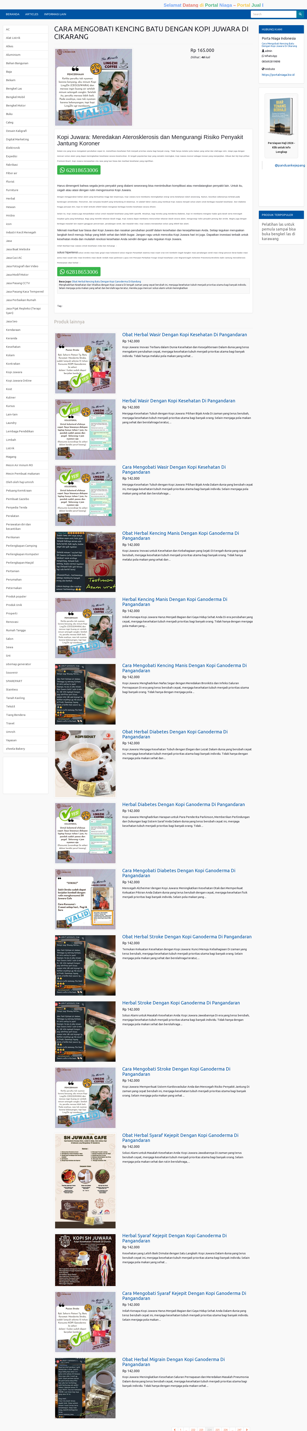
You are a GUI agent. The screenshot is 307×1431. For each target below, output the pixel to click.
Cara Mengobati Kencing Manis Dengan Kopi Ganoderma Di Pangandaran (184, 668)
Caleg (9, 122)
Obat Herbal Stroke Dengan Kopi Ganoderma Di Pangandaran (187, 936)
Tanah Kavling (15, 698)
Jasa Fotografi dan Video (22, 266)
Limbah (11, 439)
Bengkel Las (14, 88)
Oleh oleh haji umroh (20, 482)
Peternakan (14, 588)
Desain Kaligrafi (16, 130)
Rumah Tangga (16, 630)
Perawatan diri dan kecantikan (18, 526)
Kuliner (11, 397)
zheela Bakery (15, 748)
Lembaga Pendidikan (20, 431)
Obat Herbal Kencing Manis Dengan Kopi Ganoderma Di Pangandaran (180, 536)
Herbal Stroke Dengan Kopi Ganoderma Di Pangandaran (181, 1002)
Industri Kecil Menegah (21, 232)
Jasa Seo (11, 321)
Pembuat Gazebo (17, 499)
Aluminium (13, 54)
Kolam (10, 355)
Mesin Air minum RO (19, 465)
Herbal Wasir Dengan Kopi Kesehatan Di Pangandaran (178, 400)
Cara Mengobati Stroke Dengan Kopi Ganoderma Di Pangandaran (176, 1071)
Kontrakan (13, 363)
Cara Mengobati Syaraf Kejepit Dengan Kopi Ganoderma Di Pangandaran (184, 1296)
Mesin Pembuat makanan (23, 473)
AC (8, 29)
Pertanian (12, 571)
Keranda (11, 338)
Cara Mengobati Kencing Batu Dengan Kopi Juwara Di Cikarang (279, 44)
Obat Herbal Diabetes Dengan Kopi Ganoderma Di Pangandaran (175, 734)
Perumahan (14, 579)
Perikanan (13, 537)
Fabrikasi (12, 164)
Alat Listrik (13, 37)
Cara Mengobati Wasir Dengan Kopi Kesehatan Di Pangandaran (174, 469)
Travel (10, 723)
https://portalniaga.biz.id (278, 74)
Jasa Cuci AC (14, 257)
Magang (11, 456)
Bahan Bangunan (17, 63)
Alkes (9, 46)
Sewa (9, 647)
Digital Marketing (17, 139)
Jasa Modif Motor (17, 274)
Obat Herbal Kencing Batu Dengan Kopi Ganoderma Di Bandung (106, 281)
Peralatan (12, 515)
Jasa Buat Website (18, 249)
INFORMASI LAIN (55, 14)
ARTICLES (31, 14)
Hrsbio (10, 215)
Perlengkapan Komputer (22, 554)
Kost (9, 389)
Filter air (11, 173)
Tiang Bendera (15, 714)
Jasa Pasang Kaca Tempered (25, 291)
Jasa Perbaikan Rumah (21, 300)
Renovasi (12, 621)
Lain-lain (12, 414)
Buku (9, 114)
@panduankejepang (290, 165)
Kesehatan (13, 346)
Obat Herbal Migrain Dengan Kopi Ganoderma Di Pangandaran (173, 1362)
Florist (10, 181)
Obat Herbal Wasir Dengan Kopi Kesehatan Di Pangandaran (184, 334)
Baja (9, 71)
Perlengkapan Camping (21, 545)
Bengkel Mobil (15, 97)
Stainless (12, 689)
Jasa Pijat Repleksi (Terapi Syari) (23, 310)
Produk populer (16, 596)
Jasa (9, 240)
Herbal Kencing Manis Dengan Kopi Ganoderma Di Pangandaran (174, 602)
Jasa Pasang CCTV (18, 283)
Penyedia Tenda (16, 507)
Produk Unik (14, 605)
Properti (11, 613)
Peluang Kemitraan (19, 490)
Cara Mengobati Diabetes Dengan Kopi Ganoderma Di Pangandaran (178, 873)
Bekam (10, 80)
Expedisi (11, 156)
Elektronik (13, 147)
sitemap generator (18, 664)
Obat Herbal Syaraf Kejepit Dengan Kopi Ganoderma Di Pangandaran (180, 1138)
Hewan (10, 207)
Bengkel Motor (16, 105)
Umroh (10, 731)
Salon (9, 638)
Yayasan (11, 740)
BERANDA (12, 14)
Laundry (11, 422)
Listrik (10, 448)
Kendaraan (13, 329)
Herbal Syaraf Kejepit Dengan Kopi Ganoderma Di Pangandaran (174, 1238)
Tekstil (10, 706)
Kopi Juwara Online (19, 380)
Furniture (12, 190)
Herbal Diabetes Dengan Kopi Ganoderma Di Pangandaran (183, 804)
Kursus (10, 406)
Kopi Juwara (14, 372)
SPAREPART (14, 681)
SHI (8, 655)
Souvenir (12, 672)
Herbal (10, 198)
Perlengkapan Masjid (20, 562)
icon (9, 223)
